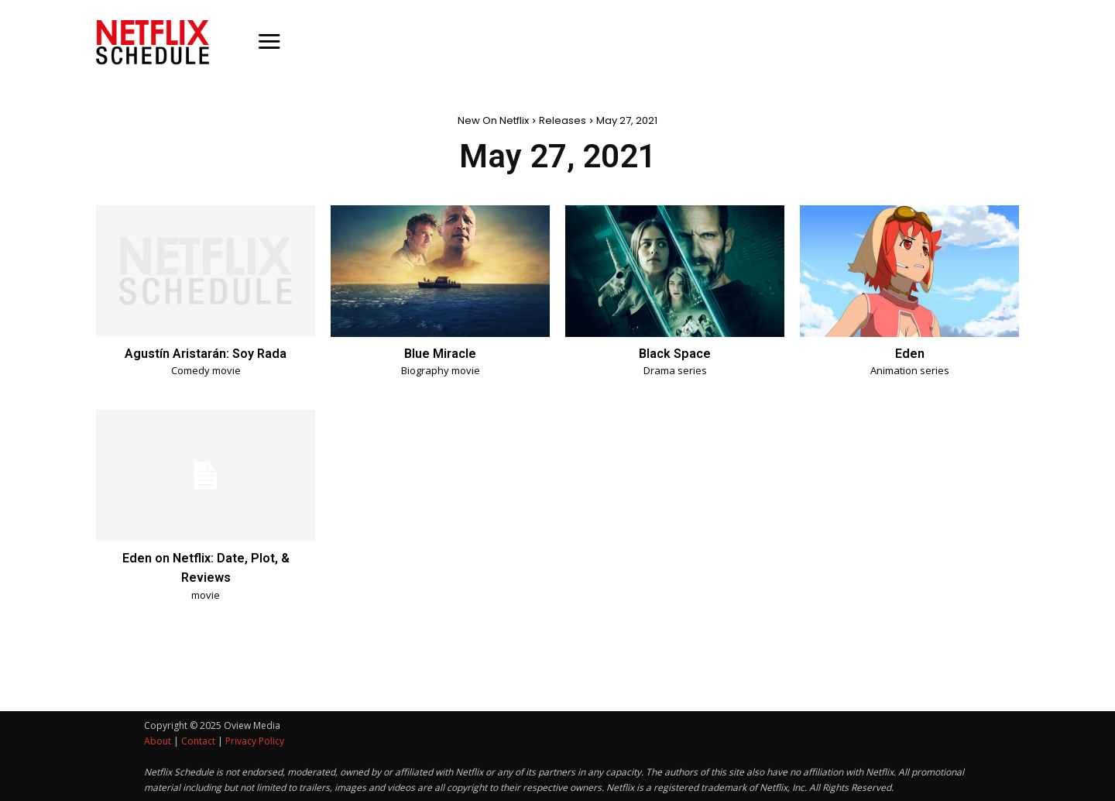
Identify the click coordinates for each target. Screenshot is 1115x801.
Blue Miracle (440, 353)
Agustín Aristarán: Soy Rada (206, 353)
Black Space (675, 353)
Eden (909, 353)
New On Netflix (493, 120)
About (157, 740)
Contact (198, 740)
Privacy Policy (254, 740)
